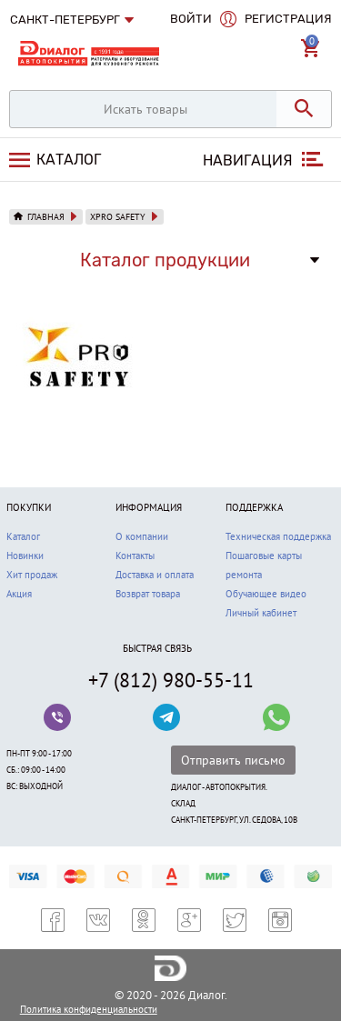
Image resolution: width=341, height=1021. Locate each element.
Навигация (248, 160)
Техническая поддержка (278, 536)
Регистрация (288, 18)
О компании (141, 536)
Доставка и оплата (154, 574)
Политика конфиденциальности (88, 1009)
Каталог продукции (165, 260)
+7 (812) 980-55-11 (171, 680)
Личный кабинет (261, 612)
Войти (191, 18)
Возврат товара (147, 593)
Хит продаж (31, 574)
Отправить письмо (233, 760)
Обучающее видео (266, 593)
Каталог (67, 159)
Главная (46, 217)
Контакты (135, 555)
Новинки (25, 555)
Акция (19, 593)
